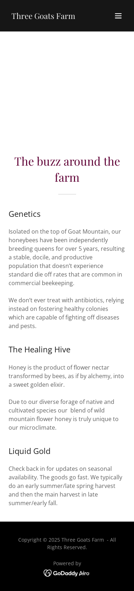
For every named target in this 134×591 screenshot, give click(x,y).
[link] (43, 17)
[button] (118, 16)
